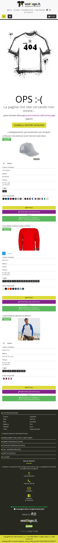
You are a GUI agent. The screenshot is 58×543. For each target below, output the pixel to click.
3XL (28, 281)
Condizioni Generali (8, 433)
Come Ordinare (39, 10)
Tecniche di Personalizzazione (14, 445)
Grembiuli (33, 422)
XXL (23, 281)
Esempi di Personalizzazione (13, 442)
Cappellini (33, 417)
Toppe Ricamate (35, 429)
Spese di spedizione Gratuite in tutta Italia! (29, 507)
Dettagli (29, 208)
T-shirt (5, 429)
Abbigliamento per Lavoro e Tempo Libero (17, 438)
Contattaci (29, 491)
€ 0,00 (51, 16)
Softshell (5, 427)
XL (18, 281)
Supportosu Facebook (29, 499)
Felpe (4, 419)
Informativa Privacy (22, 433)
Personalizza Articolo (29, 212)
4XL (33, 281)
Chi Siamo (16, 10)
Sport (31, 427)
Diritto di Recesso (9, 453)
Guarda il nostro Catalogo (29, 125)
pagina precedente (30, 115)
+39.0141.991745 (29, 483)
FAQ (9, 10)
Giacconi (32, 419)
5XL (37, 281)
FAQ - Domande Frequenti (12, 449)
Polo (31, 424)
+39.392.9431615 (29, 476)
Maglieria (6, 424)
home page (49, 115)
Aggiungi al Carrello (29, 219)
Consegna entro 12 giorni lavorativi (29, 509)
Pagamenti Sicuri (27, 10)
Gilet (4, 422)
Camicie (5, 417)
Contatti (28, 12)
